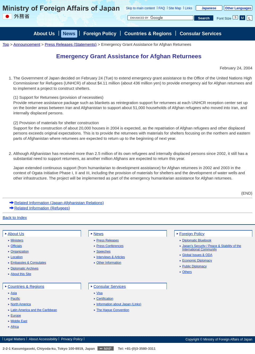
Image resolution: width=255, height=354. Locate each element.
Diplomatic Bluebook (196, 240)
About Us (44, 33)
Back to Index (15, 217)
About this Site (21, 274)
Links (188, 8)
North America (21, 304)
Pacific (15, 299)
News (69, 33)
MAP (107, 349)
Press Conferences (110, 246)
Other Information (108, 263)
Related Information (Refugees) (39, 208)
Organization (20, 251)
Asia (14, 293)
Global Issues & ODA (197, 255)
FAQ (162, 8)
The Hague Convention (112, 310)
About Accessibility (43, 339)
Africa (15, 327)
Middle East (19, 321)
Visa (99, 293)
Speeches (103, 251)
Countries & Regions (148, 33)
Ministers (17, 240)
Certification (104, 299)
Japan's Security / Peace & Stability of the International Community (211, 247)
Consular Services (201, 33)
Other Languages (238, 8)
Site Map (175, 8)
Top (6, 44)
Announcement (26, 44)
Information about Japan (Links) (118, 304)
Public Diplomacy (194, 266)
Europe (16, 315)
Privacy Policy (72, 339)
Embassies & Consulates (28, 263)
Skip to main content (140, 8)
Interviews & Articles (110, 257)
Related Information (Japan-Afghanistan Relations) (56, 202)
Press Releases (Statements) (70, 44)
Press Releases (107, 240)
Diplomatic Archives (25, 268)
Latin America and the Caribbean (34, 310)
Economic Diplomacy (197, 260)
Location (17, 257)
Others (187, 272)
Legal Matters (14, 339)
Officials (16, 246)
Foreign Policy (99, 33)
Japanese (209, 8)
